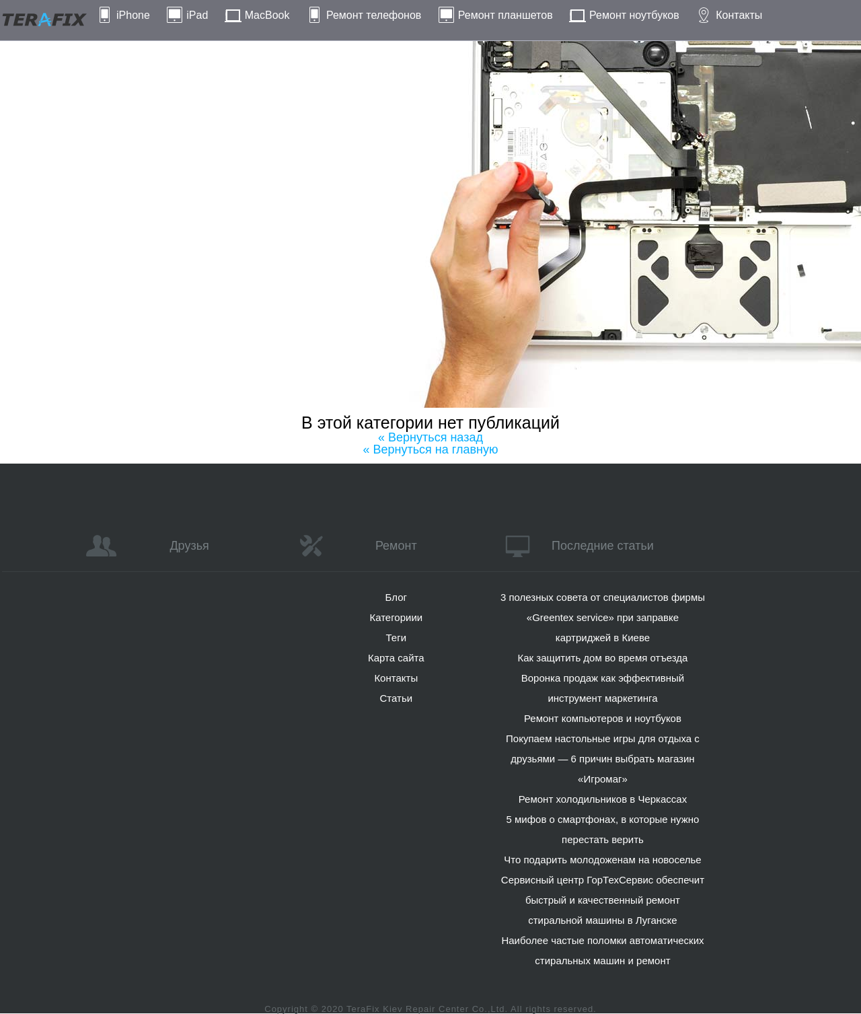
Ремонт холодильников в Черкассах (603, 799)
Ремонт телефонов (373, 15)
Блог (396, 597)
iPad (197, 15)
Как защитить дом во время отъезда (603, 657)
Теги (396, 637)
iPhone (133, 15)
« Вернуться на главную (430, 449)
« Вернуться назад (430, 437)
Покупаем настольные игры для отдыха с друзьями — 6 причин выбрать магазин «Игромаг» (603, 759)
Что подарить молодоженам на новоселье (603, 859)
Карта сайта (396, 657)
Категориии (395, 617)
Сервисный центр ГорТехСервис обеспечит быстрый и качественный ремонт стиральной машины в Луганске (602, 900)
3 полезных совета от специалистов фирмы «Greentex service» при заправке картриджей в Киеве (602, 617)
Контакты (739, 15)
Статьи (395, 698)
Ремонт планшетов (505, 15)
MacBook (267, 15)
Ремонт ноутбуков (634, 15)
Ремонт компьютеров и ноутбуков (602, 718)
